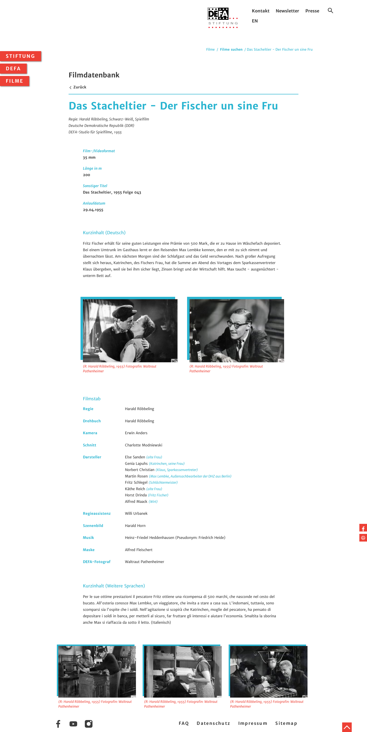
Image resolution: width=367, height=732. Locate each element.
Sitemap (286, 723)
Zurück (77, 87)
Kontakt (261, 11)
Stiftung (20, 56)
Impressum (253, 723)
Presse (312, 11)
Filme (14, 81)
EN (255, 21)
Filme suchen (231, 49)
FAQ (184, 723)
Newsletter (287, 11)
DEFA (13, 68)
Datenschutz (213, 723)
